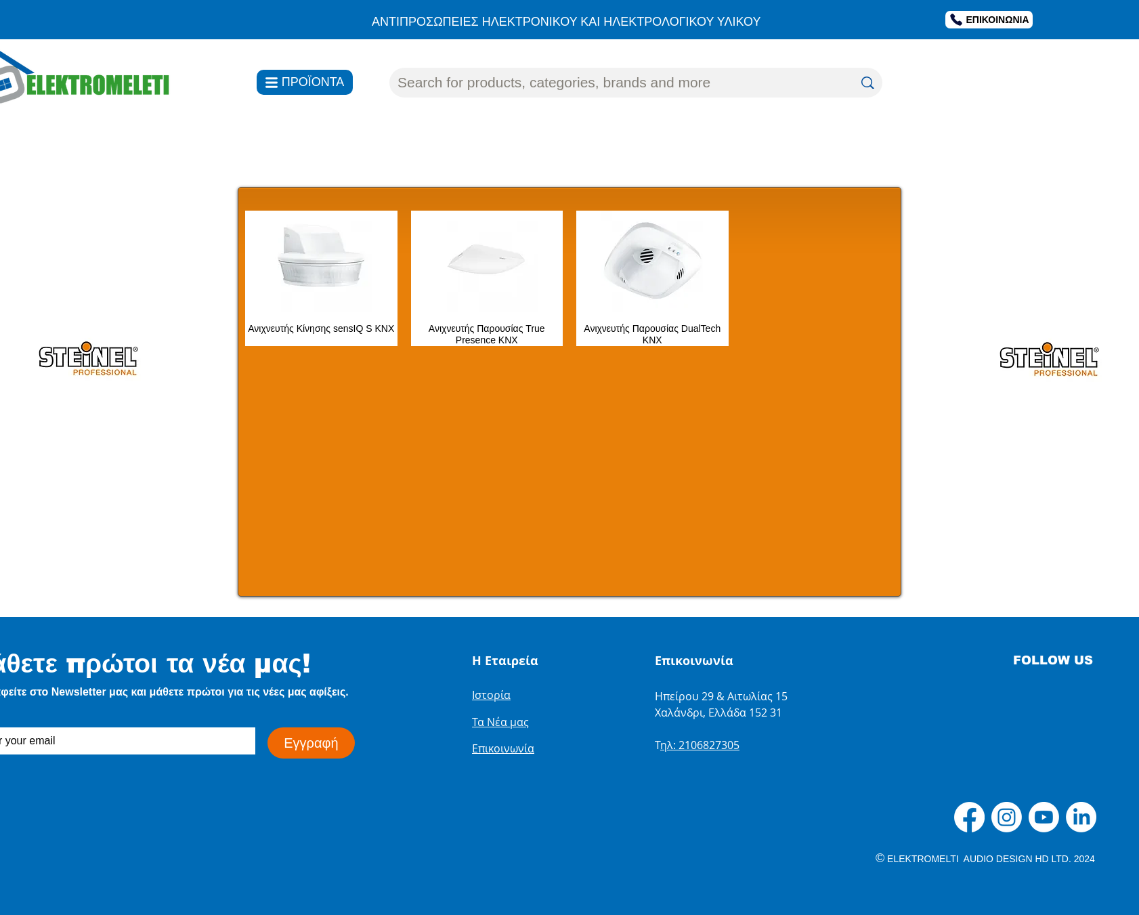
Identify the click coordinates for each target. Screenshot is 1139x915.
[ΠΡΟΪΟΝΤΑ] (305, 82)
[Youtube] (1044, 817)
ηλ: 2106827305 (699, 745)
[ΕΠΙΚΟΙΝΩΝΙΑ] (989, 19)
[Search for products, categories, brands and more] (615, 83)
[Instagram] (1006, 817)
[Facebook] (969, 817)
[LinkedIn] (1081, 817)
